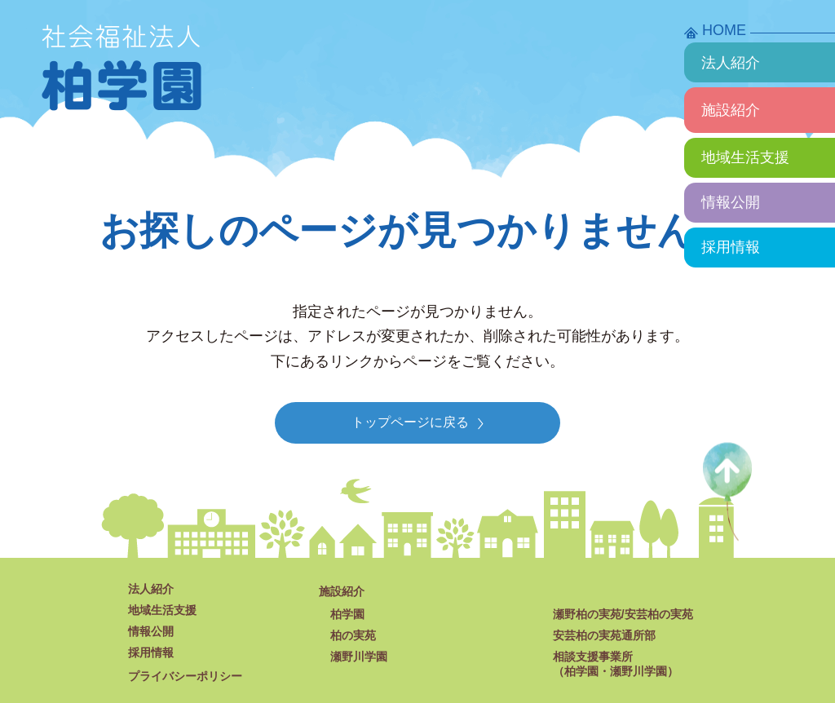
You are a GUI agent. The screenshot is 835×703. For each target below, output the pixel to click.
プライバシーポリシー (185, 676)
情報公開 (730, 202)
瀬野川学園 (358, 656)
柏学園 (347, 614)
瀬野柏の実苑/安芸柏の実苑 (623, 614)
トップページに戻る (417, 422)
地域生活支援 (745, 157)
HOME (724, 30)
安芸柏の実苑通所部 (604, 635)
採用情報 (730, 247)
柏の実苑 (353, 635)
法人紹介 (730, 63)
